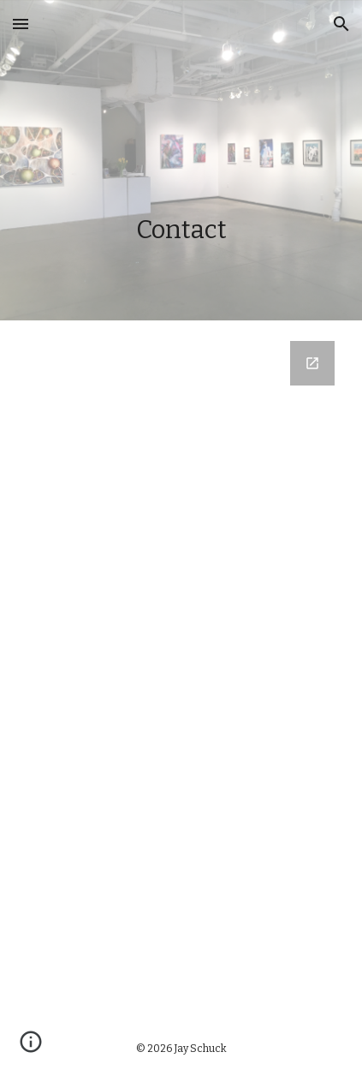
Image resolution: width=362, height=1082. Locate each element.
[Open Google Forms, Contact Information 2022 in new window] (312, 363)
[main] (180, 160)
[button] (20, 23)
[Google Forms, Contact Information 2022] (180, 667)
